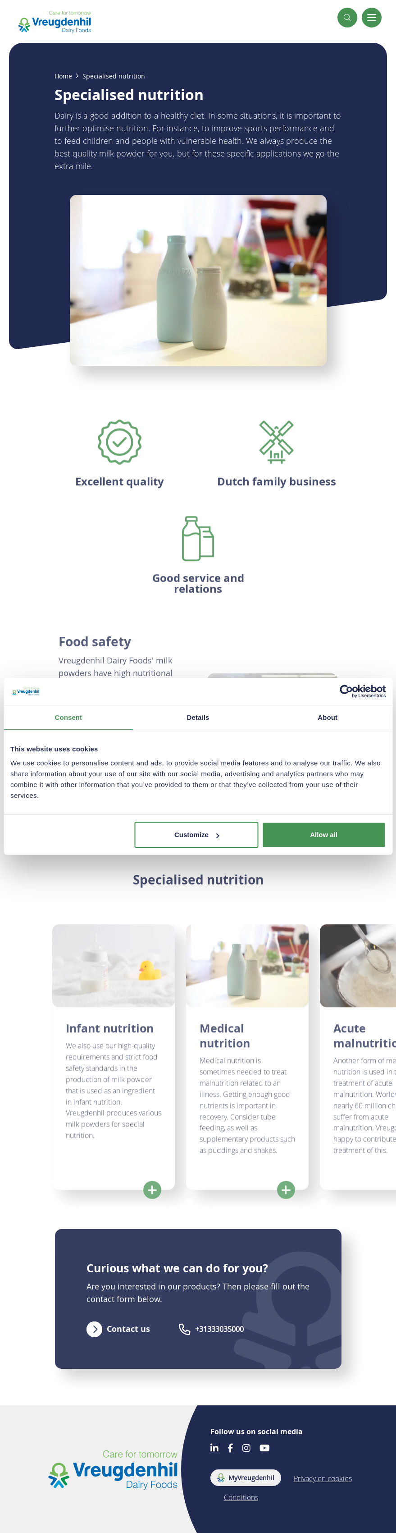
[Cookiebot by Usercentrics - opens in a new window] (346, 691)
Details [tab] (198, 717)
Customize (196, 834)
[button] (347, 18)
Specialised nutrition (113, 76)
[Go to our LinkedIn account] (214, 1449)
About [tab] (327, 717)
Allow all (323, 834)
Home (63, 76)
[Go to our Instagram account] (246, 1449)
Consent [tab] (68, 717)
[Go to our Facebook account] (230, 1449)
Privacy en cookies (323, 1478)
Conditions (241, 1497)
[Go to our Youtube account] (264, 1449)
